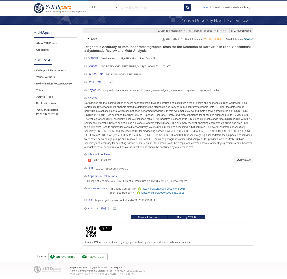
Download (245, 160)
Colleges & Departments (51, 70)
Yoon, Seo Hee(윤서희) (123, 192)
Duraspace (116, 267)
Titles (39, 90)
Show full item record (149, 217)
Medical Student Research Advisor (54, 83)
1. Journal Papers (242, 31)
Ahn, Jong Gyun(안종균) (124, 188)
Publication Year (46, 103)
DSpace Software (78, 267)
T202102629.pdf (101, 160)
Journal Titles (44, 96)
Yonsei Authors (45, 77)
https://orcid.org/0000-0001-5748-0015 (162, 188)
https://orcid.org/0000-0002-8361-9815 (160, 192)
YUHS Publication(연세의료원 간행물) (47, 111)
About (205, 7)
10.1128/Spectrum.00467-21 (111, 168)
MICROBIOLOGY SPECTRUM (123, 74)
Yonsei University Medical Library (231, 7)
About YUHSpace (46, 43)
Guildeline (42, 49)
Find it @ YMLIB (186, 217)
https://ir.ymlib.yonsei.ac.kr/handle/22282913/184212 (125, 200)
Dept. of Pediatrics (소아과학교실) (211, 31)
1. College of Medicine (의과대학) (174, 31)
